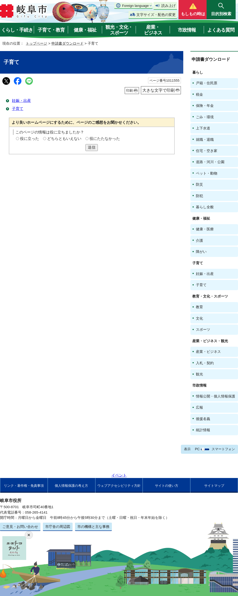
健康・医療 (205, 229)
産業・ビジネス (153, 29)
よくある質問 (220, 30)
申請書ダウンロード (67, 43)
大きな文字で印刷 (158, 90)
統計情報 (203, 430)
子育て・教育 (51, 30)
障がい (201, 252)
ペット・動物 (206, 173)
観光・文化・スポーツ (119, 29)
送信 (91, 147)
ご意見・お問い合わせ (20, 527)
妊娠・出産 (21, 101)
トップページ (36, 43)
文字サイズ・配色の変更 (156, 15)
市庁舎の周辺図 (57, 527)
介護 (199, 240)
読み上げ (168, 6)
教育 (199, 307)
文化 (199, 318)
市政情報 (187, 30)
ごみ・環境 (205, 117)
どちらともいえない (64, 139)
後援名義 (203, 419)
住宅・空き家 (206, 151)
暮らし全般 (205, 207)
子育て (17, 109)
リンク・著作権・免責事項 (24, 485)
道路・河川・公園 (210, 162)
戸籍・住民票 (206, 83)
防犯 (199, 196)
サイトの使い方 (166, 485)
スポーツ (203, 329)
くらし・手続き (17, 30)
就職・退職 (205, 139)
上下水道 (203, 128)
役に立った (29, 139)
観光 (199, 374)
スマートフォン (223, 449)
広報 (199, 407)
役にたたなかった (104, 139)
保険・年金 (205, 106)
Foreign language (135, 6)
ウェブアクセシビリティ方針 (119, 485)
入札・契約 (205, 363)
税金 (199, 94)
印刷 (129, 90)
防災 (199, 184)
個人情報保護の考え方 (71, 485)
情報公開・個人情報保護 (215, 396)
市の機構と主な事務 (93, 527)
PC (197, 449)
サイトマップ (214, 485)
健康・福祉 (85, 30)
